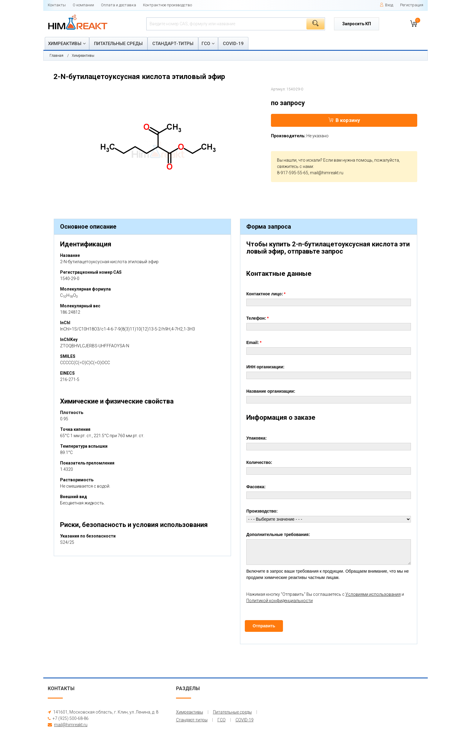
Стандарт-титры (172, 43)
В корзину (344, 120)
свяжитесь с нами (295, 166)
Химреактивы (64, 43)
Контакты (57, 5)
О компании (83, 5)
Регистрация (411, 5)
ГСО (206, 43)
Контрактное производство (167, 5)
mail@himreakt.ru (326, 172)
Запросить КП (356, 23)
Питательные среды (118, 43)
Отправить (264, 625)
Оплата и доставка (118, 5)
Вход (386, 5)
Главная (56, 55)
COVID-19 (233, 43)
